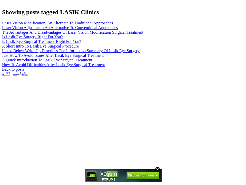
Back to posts (13, 69)
